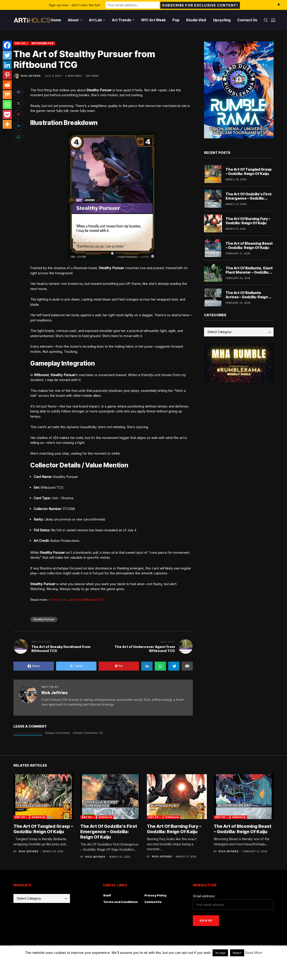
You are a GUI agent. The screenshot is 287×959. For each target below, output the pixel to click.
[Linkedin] (7, 65)
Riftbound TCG (43, 43)
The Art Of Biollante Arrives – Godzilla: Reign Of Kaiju (249, 296)
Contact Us (153, 902)
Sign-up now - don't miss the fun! (74, 5)
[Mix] (7, 94)
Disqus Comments (57, 733)
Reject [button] (237, 953)
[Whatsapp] (7, 104)
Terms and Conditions (120, 902)
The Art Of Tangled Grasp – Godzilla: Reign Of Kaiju (249, 171)
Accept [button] (220, 953)
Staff (107, 895)
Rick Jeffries (31, 75)
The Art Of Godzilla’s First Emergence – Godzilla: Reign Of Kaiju (249, 198)
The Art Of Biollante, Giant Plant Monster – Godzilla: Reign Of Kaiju (249, 272)
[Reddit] (7, 84)
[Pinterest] (7, 74)
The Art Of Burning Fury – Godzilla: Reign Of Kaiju (248, 220)
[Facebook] (7, 45)
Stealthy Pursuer (43, 619)
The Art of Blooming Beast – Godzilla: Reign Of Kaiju (249, 245)
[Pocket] (7, 114)
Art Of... (21, 43)
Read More (253, 952)
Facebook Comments (27, 733)
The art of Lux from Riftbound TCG (78, 599)
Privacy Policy (155, 895)
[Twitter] (7, 55)
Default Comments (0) (88, 733)
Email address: (204, 896)
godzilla (38, 817)
